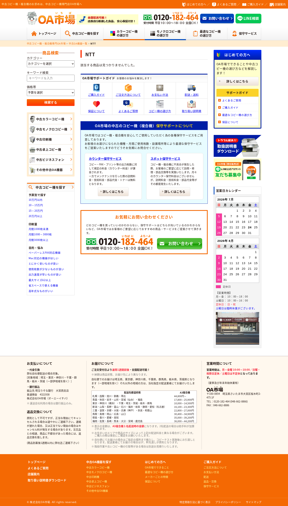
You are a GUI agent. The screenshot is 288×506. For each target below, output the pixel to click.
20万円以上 (36, 216)
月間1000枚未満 (38, 229)
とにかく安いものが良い (44, 263)
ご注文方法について (128, 90)
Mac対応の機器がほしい (44, 258)
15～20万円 (36, 210)
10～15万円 (36, 205)
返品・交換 (210, 481)
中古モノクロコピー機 (48, 129)
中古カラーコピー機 (46, 119)
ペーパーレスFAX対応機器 (45, 252)
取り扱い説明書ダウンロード (47, 480)
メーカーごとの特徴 (156, 477)
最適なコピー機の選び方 (210, 33)
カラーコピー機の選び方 (127, 33)
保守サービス (248, 33)
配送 (206, 477)
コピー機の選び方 (160, 106)
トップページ (47, 33)
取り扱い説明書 (191, 106)
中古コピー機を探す (85, 33)
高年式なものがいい (41, 291)
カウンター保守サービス (105, 158)
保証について (96, 106)
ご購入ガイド (255, 4)
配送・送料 (192, 90)
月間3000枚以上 (38, 240)
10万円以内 (36, 200)
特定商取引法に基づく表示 (194, 502)
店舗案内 (280, 4)
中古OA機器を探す (99, 462)
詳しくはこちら (113, 191)
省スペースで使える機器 (43, 285)
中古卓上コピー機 (45, 150)
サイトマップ (253, 502)
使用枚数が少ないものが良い (46, 269)
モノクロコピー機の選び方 (168, 33)
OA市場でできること (157, 467)
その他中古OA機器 (46, 170)
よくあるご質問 (226, 4)
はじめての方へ (196, 4)
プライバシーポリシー (228, 502)
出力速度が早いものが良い (45, 274)
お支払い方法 (159, 90)
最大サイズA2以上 (40, 280)
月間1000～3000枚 (40, 234)
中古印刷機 (40, 139)
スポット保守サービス (165, 158)
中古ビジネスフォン (46, 160)
